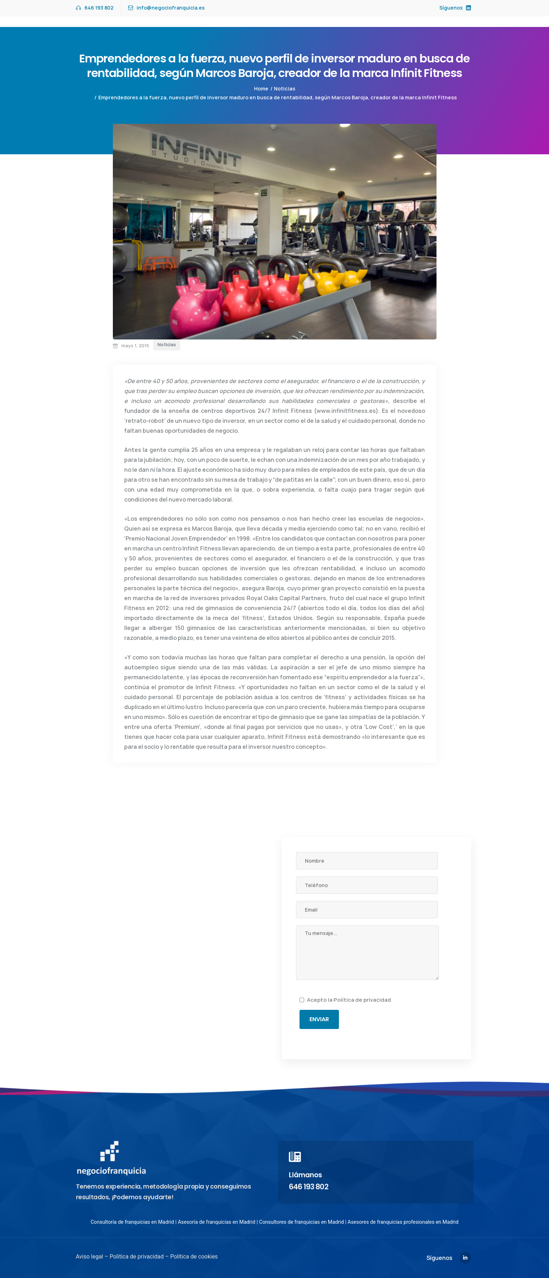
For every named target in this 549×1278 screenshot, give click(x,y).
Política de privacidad (362, 999)
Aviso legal (89, 1256)
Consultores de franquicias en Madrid (301, 1222)
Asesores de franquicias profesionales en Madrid (403, 1222)
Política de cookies (193, 1256)
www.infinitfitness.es (346, 411)
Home (261, 88)
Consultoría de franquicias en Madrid (132, 1222)
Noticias (284, 88)
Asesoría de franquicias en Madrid (216, 1222)
